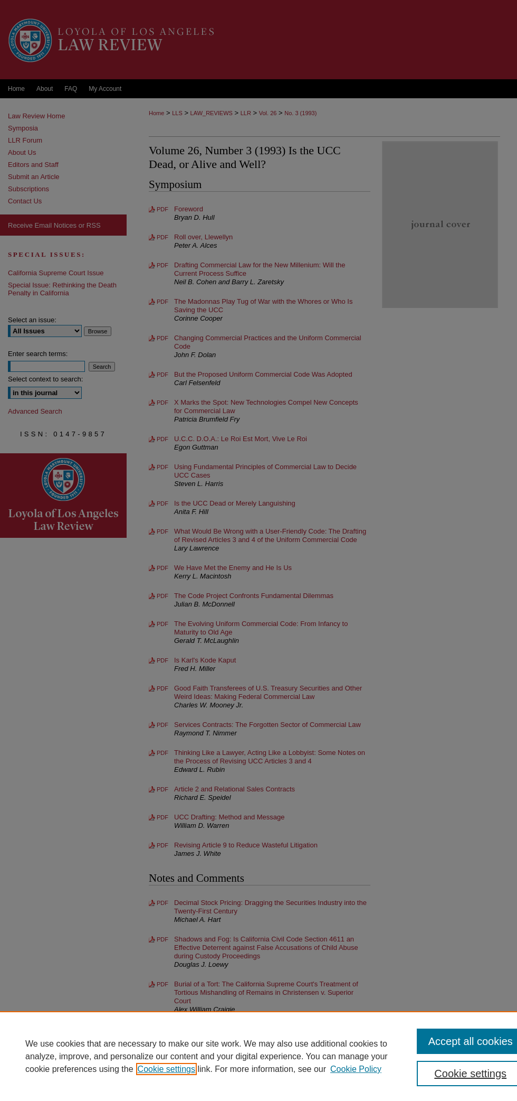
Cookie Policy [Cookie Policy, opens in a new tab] (355, 1069)
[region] (258, 1056)
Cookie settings (166, 1069)
